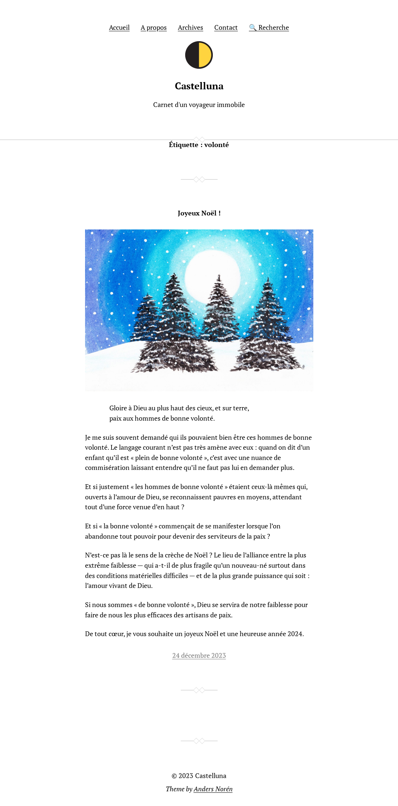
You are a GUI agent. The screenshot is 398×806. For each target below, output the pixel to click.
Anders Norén (213, 789)
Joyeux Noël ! (199, 213)
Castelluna (199, 85)
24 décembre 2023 (199, 655)
